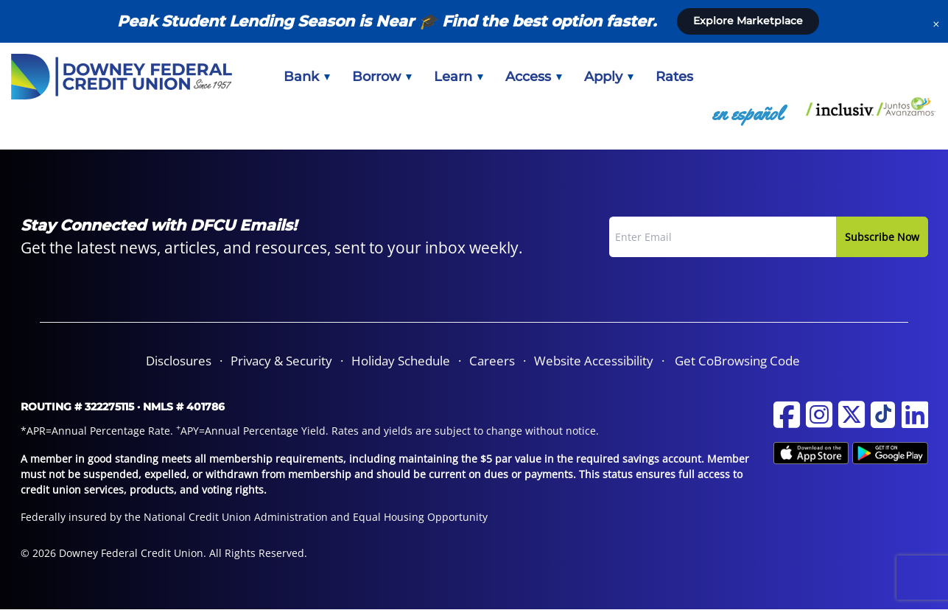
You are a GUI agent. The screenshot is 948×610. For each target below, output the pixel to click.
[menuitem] (307, 76)
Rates (674, 77)
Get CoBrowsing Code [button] (737, 360)
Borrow (382, 77)
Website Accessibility (593, 360)
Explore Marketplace (748, 21)
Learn (458, 77)
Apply (608, 77)
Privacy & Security (281, 360)
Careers (492, 360)
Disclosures (178, 360)
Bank (307, 77)
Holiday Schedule (400, 360)
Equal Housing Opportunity (420, 517)
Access (533, 77)
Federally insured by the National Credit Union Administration (174, 517)
